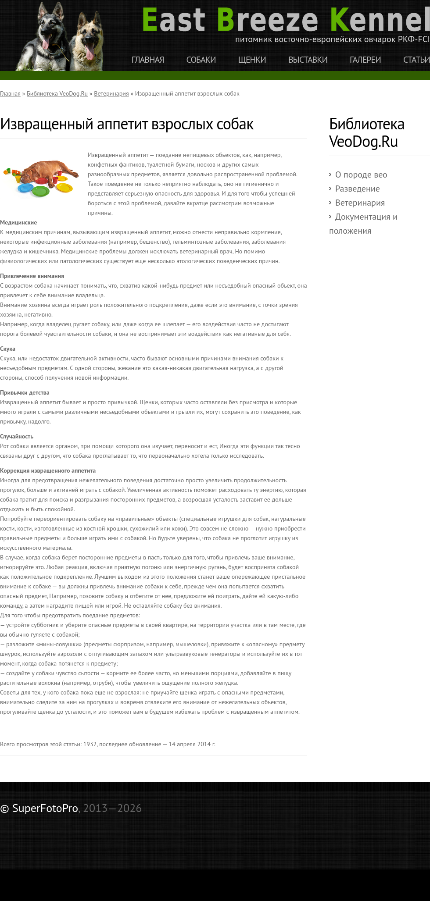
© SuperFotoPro (39, 808)
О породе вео (361, 174)
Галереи (365, 59)
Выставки (307, 59)
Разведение (357, 188)
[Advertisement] (102, 834)
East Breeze (63, 35)
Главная (148, 59)
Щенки (252, 59)
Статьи (416, 59)
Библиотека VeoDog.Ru (57, 93)
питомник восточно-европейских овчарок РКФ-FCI (286, 26)
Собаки (201, 59)
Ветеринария (111, 93)
